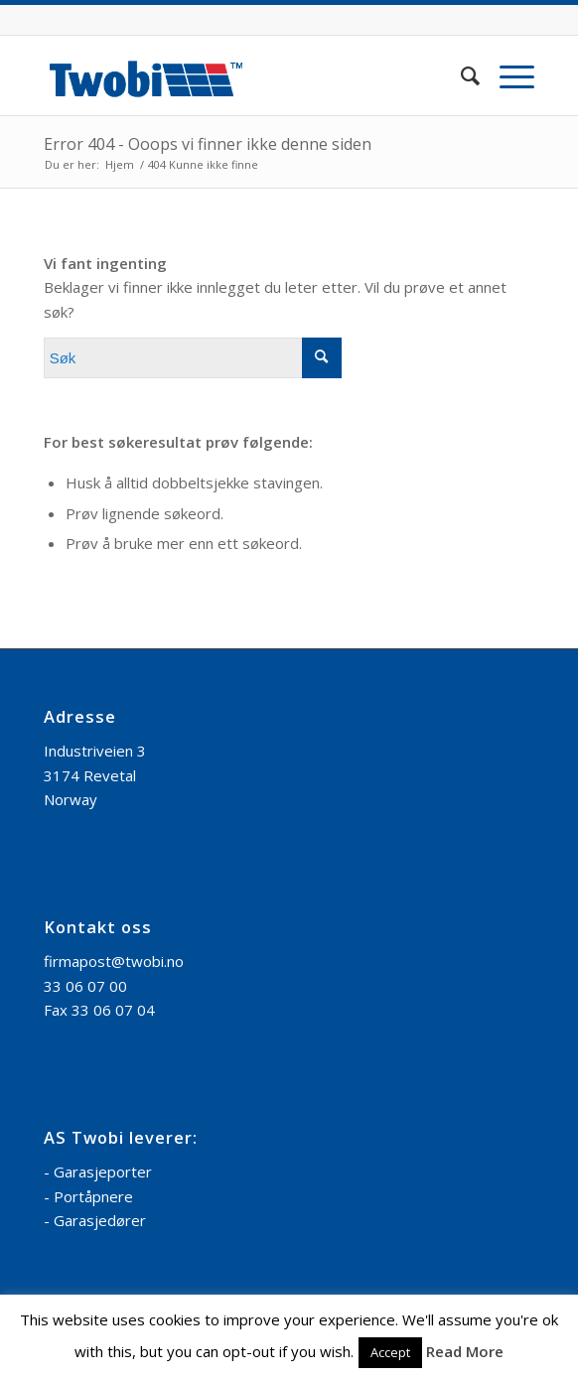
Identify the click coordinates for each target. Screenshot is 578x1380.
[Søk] (460, 75)
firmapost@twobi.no (114, 961)
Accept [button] (390, 1352)
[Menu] (507, 75)
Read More (465, 1351)
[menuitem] (460, 75)
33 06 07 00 (85, 986)
